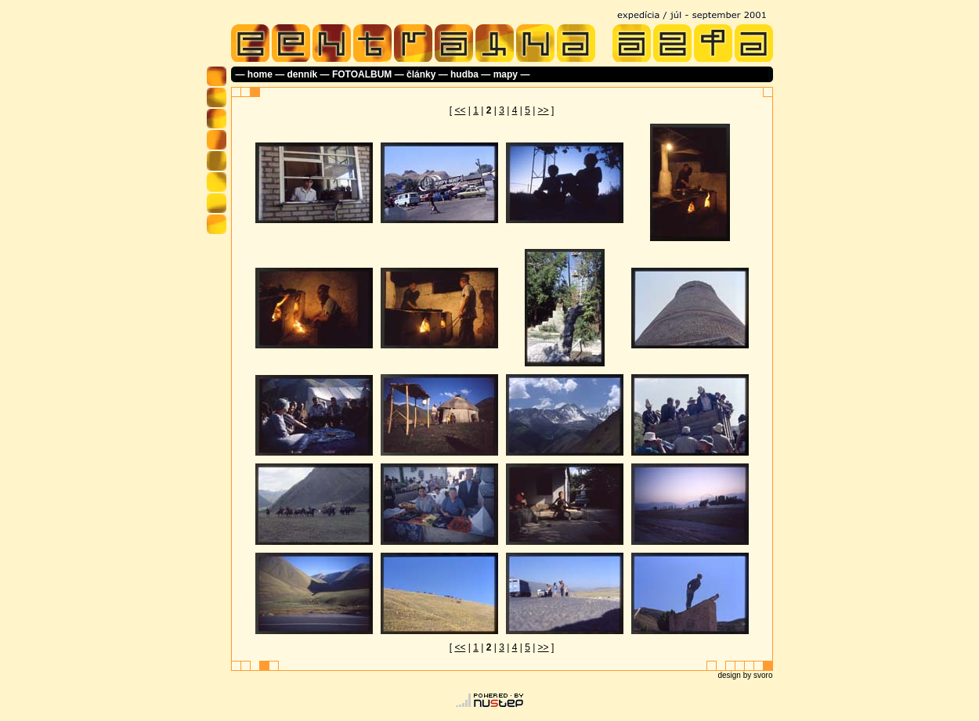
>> (543, 110)
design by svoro (744, 675)
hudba (464, 74)
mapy (505, 74)
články (420, 74)
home (260, 74)
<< (459, 110)
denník (302, 74)
